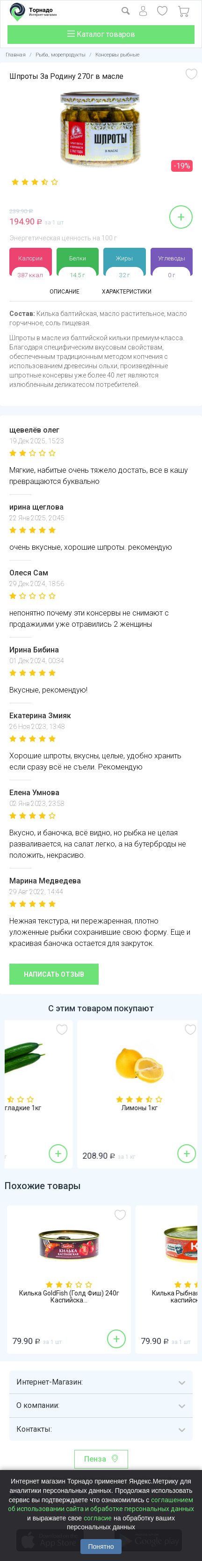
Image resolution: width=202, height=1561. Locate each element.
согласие (98, 1518)
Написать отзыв (54, 974)
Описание (64, 291)
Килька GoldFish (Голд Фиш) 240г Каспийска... (69, 1297)
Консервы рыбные (117, 55)
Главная (16, 55)
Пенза (95, 1459)
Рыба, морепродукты (61, 55)
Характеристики (127, 291)
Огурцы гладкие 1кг (69, 1108)
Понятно (101, 1546)
